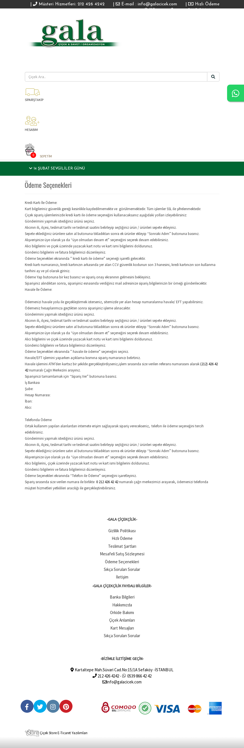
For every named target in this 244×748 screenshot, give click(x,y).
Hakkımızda (122, 605)
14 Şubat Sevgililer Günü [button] (57, 168)
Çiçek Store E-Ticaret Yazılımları (56, 733)
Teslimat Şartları (122, 546)
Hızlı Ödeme (203, 4)
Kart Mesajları (122, 628)
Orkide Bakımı (122, 612)
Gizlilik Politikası (122, 530)
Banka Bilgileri (122, 597)
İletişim (122, 577)
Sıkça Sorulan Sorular (122, 569)
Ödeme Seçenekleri (122, 561)
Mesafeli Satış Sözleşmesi (122, 553)
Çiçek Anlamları (122, 620)
